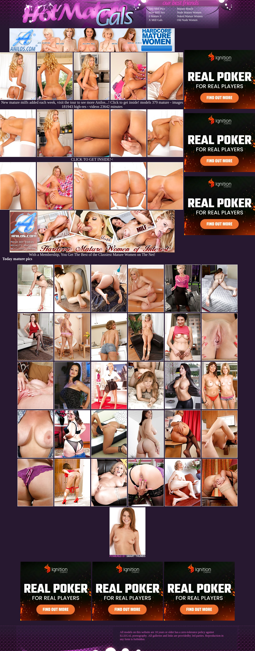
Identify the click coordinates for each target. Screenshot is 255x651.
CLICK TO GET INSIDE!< (92, 159)
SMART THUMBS (135, 556)
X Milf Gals (155, 20)
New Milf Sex (157, 12)
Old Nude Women (187, 20)
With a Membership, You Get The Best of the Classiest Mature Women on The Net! (92, 253)
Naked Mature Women (190, 16)
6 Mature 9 (155, 16)
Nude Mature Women (189, 12)
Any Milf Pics (157, 8)
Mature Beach (185, 8)
